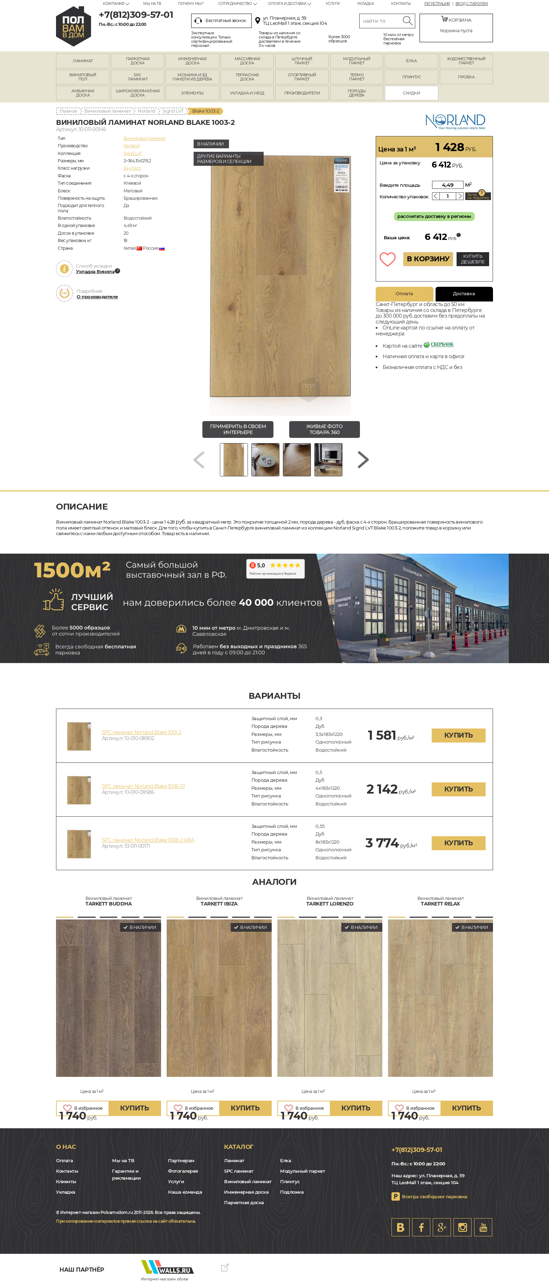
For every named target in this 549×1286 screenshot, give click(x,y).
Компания (113, 3)
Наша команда (185, 1192)
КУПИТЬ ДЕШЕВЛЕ (473, 258)
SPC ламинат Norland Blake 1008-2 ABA (148, 840)
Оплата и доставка (287, 3)
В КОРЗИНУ (428, 259)
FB (421, 1227)
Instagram (462, 1227)
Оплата (404, 293)
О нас (66, 1146)
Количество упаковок (404, 196)
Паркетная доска (244, 1202)
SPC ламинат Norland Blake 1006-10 (143, 786)
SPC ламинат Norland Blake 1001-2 (141, 732)
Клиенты (66, 1181)
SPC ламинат (238, 1171)
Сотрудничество (235, 3)
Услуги (333, 3)
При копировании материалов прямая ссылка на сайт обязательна (125, 1221)
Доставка (464, 293)
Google (442, 1227)
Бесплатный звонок (220, 20)
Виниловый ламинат (107, 111)
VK (400, 1227)
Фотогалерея (183, 1171)
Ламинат (234, 1160)
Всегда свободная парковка (434, 1196)
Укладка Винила (95, 271)
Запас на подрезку (478, 196)
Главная (68, 111)
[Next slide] (363, 459)
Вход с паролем (472, 4)
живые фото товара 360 (324, 429)
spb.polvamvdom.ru (73, 26)
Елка (285, 1160)
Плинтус (290, 1181)
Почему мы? (190, 3)
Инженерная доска (246, 1192)
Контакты (401, 3)
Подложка (292, 1192)
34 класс (132, 168)
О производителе (97, 296)
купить (458, 735)
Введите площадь (400, 185)
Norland (146, 111)
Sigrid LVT (172, 111)
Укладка (365, 3)
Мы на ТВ (152, 3)
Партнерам (181, 1160)
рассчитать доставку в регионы (434, 216)
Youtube (483, 1227)
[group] (281, 276)
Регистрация (437, 4)
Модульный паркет (302, 1171)
